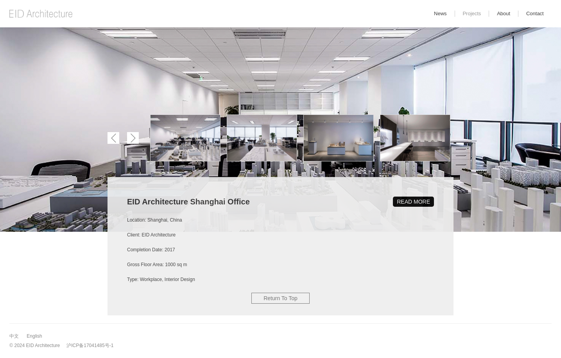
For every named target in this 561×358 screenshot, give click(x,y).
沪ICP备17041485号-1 (89, 345)
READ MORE (413, 202)
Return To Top (280, 298)
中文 (14, 336)
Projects (471, 13)
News (440, 13)
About (503, 13)
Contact (535, 13)
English (34, 336)
